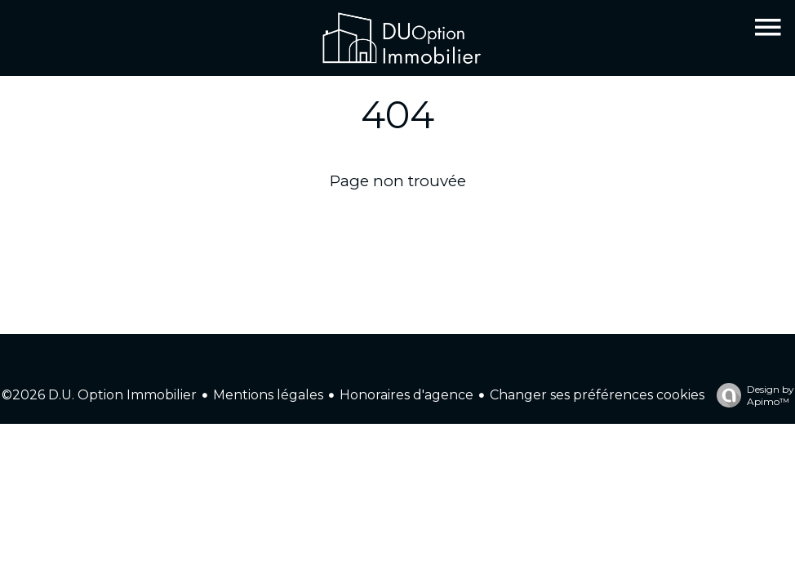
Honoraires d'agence (406, 395)
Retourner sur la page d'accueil (398, 222)
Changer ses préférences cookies (597, 395)
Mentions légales (268, 395)
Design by (751, 395)
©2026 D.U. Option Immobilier (99, 395)
